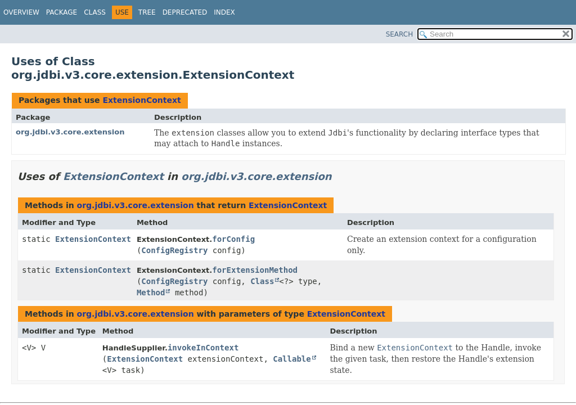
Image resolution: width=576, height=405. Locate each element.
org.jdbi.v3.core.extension (70, 132)
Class (95, 12)
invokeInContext (203, 347)
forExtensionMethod (255, 270)
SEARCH (399, 34)
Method (151, 292)
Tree (147, 12)
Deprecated (185, 12)
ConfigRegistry (174, 250)
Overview (21, 12)
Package (61, 12)
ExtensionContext (141, 100)
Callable (291, 358)
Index (224, 12)
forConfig (233, 239)
